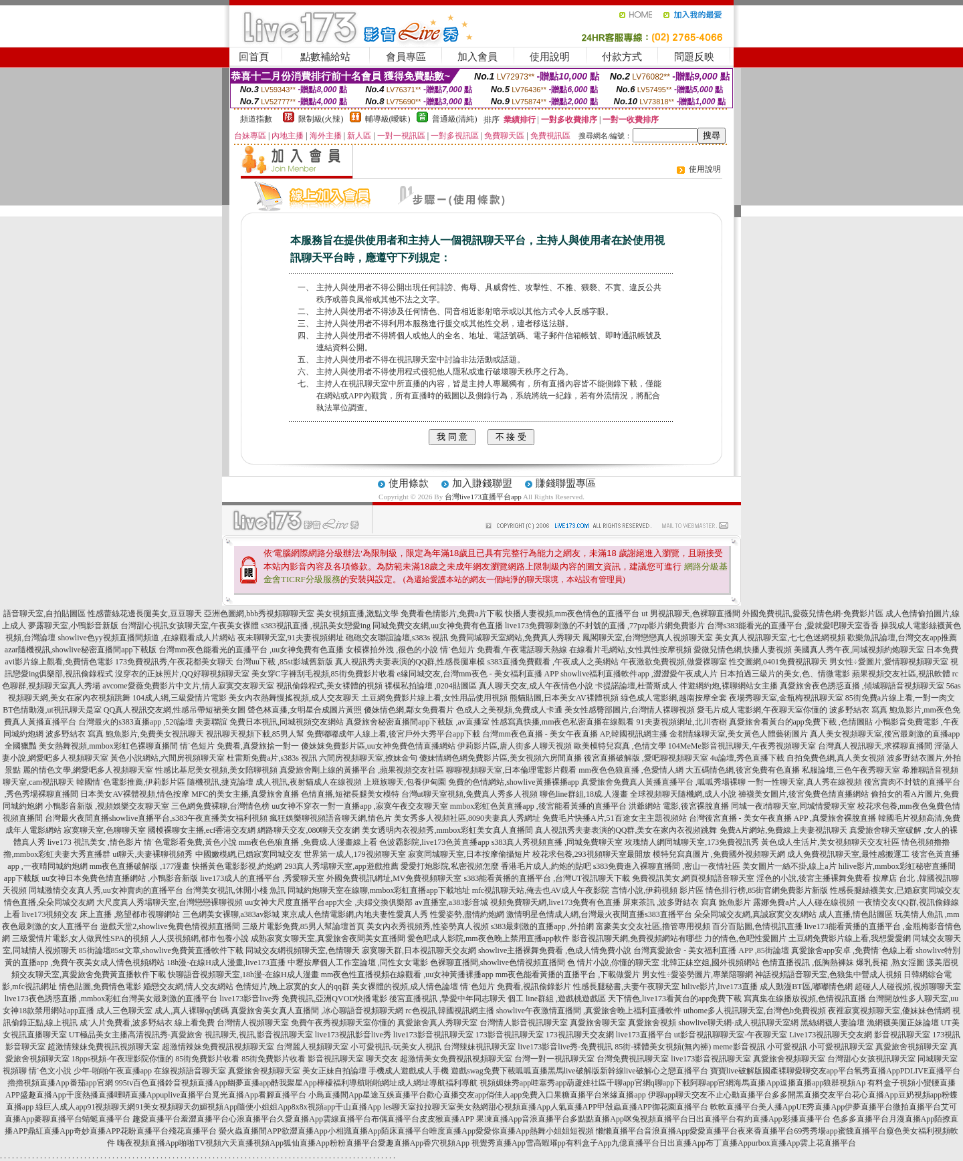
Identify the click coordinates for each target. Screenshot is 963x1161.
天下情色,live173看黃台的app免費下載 (675, 998)
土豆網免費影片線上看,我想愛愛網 (849, 938)
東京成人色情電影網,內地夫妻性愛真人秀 (355, 914)
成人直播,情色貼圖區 (856, 914)
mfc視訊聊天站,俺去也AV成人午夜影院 (540, 890)
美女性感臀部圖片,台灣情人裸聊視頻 (629, 710)
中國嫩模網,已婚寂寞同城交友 (248, 854)
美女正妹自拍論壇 (334, 1070)
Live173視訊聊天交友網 (830, 1034)
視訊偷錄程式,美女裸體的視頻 (329, 685)
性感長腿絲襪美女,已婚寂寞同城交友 (895, 890)
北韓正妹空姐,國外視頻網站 (710, 962)
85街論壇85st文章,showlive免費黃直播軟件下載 (161, 950)
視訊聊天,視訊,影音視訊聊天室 (259, 1034)
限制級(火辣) (321, 119)
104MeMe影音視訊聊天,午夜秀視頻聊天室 (742, 746)
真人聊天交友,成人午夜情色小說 (536, 685)
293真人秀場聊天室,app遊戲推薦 (341, 866)
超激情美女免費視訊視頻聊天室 (456, 1058)
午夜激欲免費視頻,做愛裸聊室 (674, 661)
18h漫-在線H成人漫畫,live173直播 (226, 962)
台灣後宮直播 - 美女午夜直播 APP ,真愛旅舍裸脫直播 (783, 818)
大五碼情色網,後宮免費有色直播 (742, 770)
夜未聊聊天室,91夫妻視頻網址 (290, 637)
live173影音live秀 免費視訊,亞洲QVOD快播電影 (303, 998)
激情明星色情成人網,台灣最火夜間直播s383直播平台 (599, 914)
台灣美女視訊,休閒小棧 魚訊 (235, 890)
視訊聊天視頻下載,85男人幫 (255, 734)
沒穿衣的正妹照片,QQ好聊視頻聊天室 (182, 673)
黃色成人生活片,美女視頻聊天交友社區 (830, 842)
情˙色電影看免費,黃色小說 (190, 842)
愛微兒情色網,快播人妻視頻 (742, 649)
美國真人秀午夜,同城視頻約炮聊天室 (859, 649)
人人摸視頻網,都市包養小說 (199, 938)
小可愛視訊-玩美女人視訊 (395, 1046)
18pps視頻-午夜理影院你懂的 (123, 1058)
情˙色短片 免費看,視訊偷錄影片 (515, 986)
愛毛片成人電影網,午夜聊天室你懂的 (762, 710)
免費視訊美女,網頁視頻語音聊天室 (693, 878)
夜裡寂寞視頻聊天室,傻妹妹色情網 (889, 1010)
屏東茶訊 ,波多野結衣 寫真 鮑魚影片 (687, 902)
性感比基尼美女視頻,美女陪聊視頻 (216, 770)
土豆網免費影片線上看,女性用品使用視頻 (434, 697)
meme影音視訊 (738, 1046)
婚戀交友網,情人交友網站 (188, 986)
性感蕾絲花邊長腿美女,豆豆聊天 (145, 613)
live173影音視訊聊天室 (433, 1034)
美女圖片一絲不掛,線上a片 (789, 866)
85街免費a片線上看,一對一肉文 (900, 697)
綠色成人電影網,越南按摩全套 (674, 697)
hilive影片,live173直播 (719, 986)
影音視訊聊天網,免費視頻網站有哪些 (637, 938)
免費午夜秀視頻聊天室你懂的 (343, 1022)
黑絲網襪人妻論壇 (832, 1022)
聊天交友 (382, 1058)
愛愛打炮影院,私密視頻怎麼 (450, 866)
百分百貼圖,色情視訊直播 (757, 926)
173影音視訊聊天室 (509, 1034)
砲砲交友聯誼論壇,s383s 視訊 (397, 637)
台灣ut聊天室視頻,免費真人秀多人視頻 (469, 794)
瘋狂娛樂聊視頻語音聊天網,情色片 (331, 818)
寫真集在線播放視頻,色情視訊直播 (805, 998)
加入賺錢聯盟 (482, 483)
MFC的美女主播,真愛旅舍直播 (244, 794)
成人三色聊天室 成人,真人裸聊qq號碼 (162, 1010)
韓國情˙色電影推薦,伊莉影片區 (130, 782)
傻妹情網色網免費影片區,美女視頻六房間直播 (500, 758)
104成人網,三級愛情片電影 (179, 697)
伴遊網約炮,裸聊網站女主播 (728, 685)
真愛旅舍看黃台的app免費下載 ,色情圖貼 (801, 722)
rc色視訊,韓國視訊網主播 (449, 1010)
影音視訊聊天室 (902, 1034)
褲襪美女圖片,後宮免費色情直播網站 (803, 794)
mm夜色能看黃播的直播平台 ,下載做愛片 (568, 974)
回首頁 (254, 56)
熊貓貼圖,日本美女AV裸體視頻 (564, 697)
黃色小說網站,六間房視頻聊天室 (167, 758)
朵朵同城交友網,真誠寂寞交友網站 (755, 914)
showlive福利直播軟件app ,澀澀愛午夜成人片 (639, 673)
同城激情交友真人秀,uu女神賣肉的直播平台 (106, 890)
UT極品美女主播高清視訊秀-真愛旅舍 (136, 1034)
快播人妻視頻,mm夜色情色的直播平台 (572, 613)
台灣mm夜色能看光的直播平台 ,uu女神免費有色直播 (251, 649)
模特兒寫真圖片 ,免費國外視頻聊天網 (719, 854)
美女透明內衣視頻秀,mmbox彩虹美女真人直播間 (447, 830)
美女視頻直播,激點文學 (357, 613)
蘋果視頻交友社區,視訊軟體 (901, 673)
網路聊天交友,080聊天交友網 (308, 830)
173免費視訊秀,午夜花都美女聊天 (174, 661)
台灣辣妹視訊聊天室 (479, 1046)
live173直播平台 (644, 1034)
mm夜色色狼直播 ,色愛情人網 (630, 770)
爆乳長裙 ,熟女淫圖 (890, 962)
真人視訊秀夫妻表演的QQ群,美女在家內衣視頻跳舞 (626, 830)
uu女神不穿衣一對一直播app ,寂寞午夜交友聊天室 (359, 806)
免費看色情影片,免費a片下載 (451, 613)
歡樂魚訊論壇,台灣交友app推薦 (902, 637)
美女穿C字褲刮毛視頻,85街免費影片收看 (323, 673)
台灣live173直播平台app (483, 497)
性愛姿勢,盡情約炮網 (467, 914)
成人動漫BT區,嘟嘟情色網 (806, 986)
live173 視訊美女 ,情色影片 (94, 842)
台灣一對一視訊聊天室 (554, 1058)
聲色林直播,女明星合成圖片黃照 (304, 710)
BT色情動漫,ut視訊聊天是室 (52, 710)
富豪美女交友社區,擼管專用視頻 (653, 926)
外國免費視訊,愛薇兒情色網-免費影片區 (812, 613)
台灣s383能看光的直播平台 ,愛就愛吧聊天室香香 (793, 625)
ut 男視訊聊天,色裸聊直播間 (690, 613)
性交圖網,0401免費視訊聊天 (778, 661)
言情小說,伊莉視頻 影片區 (657, 890)
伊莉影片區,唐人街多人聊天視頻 (514, 746)
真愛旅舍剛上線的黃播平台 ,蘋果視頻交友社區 (362, 770)
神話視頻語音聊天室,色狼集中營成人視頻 (828, 974)
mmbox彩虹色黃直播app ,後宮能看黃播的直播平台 (538, 806)
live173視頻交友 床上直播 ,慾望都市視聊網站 (101, 914)
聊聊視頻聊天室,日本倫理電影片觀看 (511, 770)
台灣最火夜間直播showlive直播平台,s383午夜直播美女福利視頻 (156, 818)
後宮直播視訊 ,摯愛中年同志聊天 (447, 998)
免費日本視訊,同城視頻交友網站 (286, 722)
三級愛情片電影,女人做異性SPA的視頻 (80, 938)
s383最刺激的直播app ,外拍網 (542, 926)
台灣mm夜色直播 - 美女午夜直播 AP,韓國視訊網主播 (574, 734)
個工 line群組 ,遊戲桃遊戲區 (557, 998)
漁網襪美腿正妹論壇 (903, 1022)
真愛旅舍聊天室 (598, 1022)
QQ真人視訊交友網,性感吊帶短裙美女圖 (174, 710)
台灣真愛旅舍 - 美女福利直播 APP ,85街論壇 (711, 950)
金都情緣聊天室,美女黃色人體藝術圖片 (738, 734)
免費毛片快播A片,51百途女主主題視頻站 (614, 818)
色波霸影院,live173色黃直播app (434, 842)
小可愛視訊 (787, 1046)
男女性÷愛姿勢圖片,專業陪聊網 (697, 974)
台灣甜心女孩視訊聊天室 (871, 1058)
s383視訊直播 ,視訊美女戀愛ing (315, 625)
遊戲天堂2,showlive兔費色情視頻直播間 (169, 926)
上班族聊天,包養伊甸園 (405, 782)
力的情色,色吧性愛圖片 (745, 938)
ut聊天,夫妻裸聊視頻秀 (152, 854)
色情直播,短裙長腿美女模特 (350, 794)
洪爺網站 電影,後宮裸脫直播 (679, 806)
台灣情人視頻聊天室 (253, 1022)
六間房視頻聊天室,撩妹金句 (368, 758)
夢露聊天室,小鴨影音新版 (73, 625)
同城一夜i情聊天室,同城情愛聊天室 (793, 806)
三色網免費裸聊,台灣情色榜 (220, 806)
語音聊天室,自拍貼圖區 (44, 613)
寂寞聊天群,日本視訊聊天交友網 (419, 950)
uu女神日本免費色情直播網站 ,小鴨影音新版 (119, 878)
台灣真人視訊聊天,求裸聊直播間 (875, 746)
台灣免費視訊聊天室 (633, 1058)
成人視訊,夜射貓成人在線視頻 (308, 782)
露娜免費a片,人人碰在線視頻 (804, 902)
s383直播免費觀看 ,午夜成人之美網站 (553, 661)
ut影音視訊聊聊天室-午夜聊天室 (730, 1034)
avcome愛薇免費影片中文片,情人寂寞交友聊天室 (188, 685)
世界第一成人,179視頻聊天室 (355, 854)
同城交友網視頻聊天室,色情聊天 (302, 950)
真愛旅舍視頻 (652, 1022)
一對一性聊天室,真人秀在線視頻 (805, 782)
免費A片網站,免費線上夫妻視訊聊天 (784, 830)
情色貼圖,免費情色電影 (100, 986)
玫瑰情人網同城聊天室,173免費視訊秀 (692, 842)
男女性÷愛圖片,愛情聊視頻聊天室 (888, 661)
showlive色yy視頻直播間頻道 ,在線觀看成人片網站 (146, 637)
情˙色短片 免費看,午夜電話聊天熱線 (503, 649)
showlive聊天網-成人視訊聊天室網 (738, 1022)
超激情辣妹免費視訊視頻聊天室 (103, 1046)
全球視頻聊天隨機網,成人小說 (683, 794)
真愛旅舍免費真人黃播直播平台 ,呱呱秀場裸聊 (663, 782)
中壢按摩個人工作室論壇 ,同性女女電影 (358, 962)
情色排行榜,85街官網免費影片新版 (767, 890)
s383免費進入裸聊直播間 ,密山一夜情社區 (667, 866)
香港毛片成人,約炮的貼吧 (546, 866)
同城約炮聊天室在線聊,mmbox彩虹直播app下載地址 (379, 890)
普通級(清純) (454, 119)
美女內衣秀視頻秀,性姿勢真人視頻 (427, 926)
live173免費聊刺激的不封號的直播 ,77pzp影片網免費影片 (605, 625)
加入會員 (477, 56)
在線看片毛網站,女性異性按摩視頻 (630, 649)
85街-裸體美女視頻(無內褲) (663, 1046)
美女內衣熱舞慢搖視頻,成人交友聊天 (294, 697)
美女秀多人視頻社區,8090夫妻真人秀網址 (467, 818)
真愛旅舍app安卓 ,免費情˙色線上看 (852, 950)
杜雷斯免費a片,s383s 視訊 (272, 758)
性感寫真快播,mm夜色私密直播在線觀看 (563, 722)
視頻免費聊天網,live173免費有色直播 (555, 902)
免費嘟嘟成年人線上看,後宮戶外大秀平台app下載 (393, 734)
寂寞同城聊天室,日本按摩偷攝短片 (469, 854)
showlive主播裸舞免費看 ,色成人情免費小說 (554, 950)
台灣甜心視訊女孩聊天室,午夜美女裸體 (189, 625)
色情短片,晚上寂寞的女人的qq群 (292, 986)
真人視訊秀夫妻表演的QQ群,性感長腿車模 (410, 661)
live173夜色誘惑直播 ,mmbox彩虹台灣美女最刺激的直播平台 (111, 998)
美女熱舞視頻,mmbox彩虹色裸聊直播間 (108, 746)
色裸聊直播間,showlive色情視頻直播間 (497, 962)
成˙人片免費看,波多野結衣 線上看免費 (147, 1022)
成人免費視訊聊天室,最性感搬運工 (848, 854)
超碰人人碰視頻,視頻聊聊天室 (908, 986)
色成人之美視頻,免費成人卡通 (509, 710)
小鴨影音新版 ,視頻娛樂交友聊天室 (107, 806)
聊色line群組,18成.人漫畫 (584, 794)
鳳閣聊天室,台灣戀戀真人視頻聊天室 (647, 637)
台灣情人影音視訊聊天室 (523, 1022)
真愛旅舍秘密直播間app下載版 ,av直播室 (418, 722)
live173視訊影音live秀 (353, 1034)
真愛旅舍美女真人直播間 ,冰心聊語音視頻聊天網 (317, 1010)
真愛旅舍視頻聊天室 (911, 1046)
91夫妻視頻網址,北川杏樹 (682, 722)
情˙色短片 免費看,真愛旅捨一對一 (239, 746)
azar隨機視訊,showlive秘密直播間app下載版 (81, 649)
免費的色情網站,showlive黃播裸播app (513, 782)
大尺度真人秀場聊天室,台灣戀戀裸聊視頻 (169, 902)
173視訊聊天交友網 (580, 1034)
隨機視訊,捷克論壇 (220, 782)
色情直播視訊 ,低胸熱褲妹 (808, 962)
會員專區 (406, 56)
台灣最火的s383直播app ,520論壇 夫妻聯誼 (152, 722)
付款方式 (622, 56)
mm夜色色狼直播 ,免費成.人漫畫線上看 (308, 842)
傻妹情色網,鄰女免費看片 (409, 710)
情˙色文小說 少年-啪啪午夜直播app (90, 1070)
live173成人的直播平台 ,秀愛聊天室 (262, 878)
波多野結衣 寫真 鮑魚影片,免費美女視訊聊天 (124, 734)
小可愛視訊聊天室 (841, 1046)
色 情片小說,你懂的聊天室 (613, 962)
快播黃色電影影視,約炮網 (237, 866)
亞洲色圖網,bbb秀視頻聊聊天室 (259, 613)
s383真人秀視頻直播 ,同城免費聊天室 (557, 842)
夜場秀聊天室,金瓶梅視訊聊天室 (786, 697)
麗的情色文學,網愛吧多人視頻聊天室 (88, 770)
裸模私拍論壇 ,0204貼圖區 (431, 685)
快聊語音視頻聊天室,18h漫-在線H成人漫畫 (243, 974)
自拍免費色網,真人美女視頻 (835, 758)
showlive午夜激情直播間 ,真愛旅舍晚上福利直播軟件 (588, 1010)
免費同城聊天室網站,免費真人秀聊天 (515, 637)
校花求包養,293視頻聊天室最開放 (591, 854)
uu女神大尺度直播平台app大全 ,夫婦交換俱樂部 (329, 902)
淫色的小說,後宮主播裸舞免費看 (813, 878)
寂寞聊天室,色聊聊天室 (105, 830)
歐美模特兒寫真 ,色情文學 (620, 746)
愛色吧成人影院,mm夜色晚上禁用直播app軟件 (488, 938)
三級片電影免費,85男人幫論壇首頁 (303, 926)
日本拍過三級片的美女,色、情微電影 (785, 673)
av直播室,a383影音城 (452, 902)
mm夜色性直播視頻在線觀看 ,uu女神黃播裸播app (407, 974)
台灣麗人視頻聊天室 (312, 1046)
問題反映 (694, 56)
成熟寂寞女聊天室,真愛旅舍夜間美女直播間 (328, 938)
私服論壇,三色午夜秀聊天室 (851, 770)
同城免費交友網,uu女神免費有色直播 (437, 625)
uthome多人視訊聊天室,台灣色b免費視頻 (754, 1010)
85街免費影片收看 (207, 1058)
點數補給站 (325, 56)
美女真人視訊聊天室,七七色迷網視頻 (780, 637)
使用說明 (550, 56)
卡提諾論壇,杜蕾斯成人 (636, 685)
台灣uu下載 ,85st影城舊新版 (284, 661)
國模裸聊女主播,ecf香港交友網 (202, 830)
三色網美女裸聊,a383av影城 (231, 914)
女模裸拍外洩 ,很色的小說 (392, 649)
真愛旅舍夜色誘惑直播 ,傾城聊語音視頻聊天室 (862, 685)
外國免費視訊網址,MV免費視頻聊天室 (393, 878)
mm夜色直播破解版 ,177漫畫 (140, 866)
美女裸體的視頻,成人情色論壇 (405, 986)
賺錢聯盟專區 (566, 483)
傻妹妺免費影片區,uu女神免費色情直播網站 (378, 746)
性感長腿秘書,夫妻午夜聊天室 (626, 986)
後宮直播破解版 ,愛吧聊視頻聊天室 (646, 758)
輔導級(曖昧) (388, 119)
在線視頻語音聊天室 (190, 1070)
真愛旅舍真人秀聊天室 (437, 1022)
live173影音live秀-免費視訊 (565, 1046)
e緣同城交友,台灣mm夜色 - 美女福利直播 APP (478, 673)
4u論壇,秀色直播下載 (747, 758)
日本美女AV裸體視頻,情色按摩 (134, 794)
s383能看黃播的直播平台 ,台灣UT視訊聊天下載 (547, 878)
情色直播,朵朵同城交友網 (49, 902)
